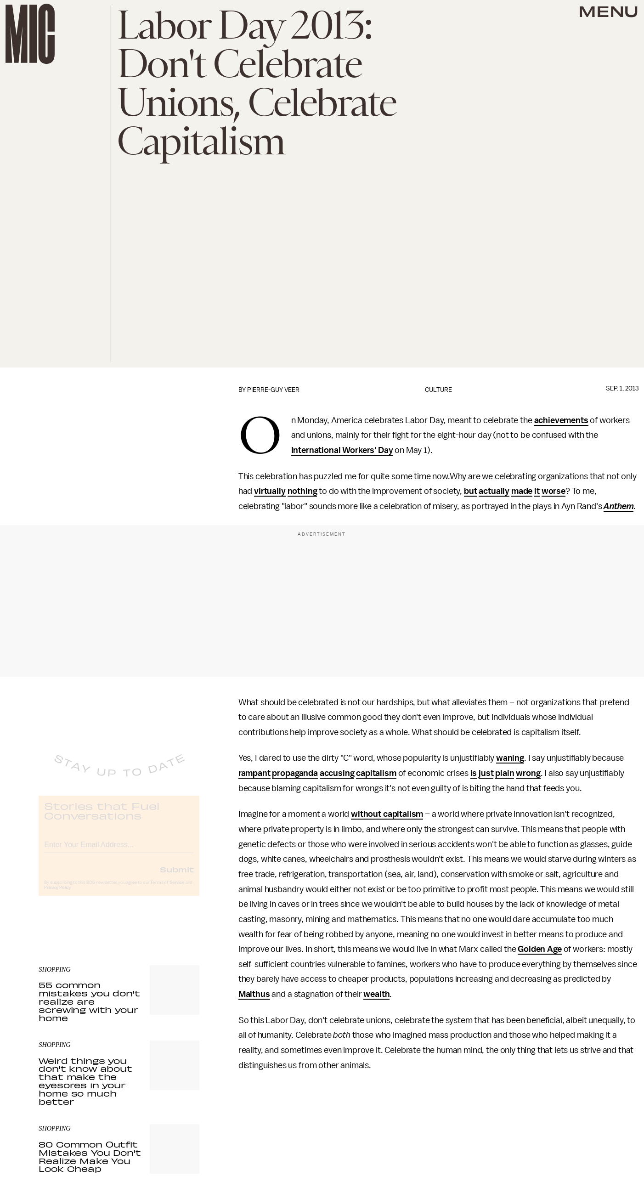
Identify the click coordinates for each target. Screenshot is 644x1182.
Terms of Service (167, 890)
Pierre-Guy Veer (273, 389)
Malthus (254, 994)
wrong (528, 773)
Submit (177, 877)
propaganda (294, 773)
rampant (254, 773)
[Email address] (119, 851)
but (470, 491)
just (486, 773)
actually (494, 491)
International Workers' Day (342, 450)
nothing (302, 491)
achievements (561, 420)
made (521, 491)
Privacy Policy (57, 895)
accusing (337, 773)
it (537, 491)
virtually (270, 491)
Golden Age (539, 949)
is (473, 773)
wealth (376, 994)
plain (504, 773)
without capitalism (387, 814)
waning (510, 758)
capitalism (376, 773)
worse (553, 491)
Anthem (618, 506)
